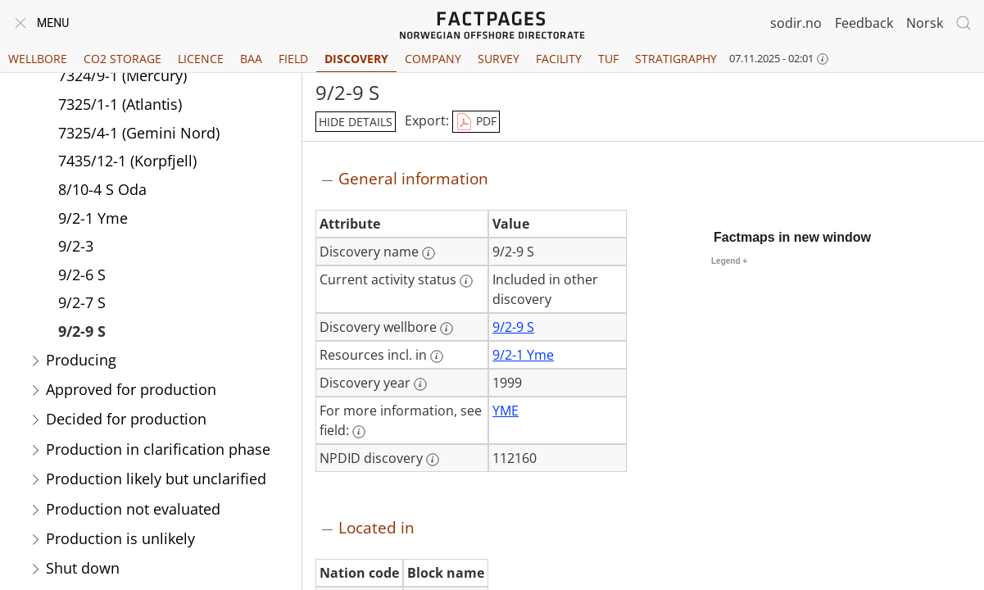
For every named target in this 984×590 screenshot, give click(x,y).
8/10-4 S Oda (102, 189)
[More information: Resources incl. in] (436, 356)
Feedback (864, 23)
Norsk (924, 23)
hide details (355, 121)
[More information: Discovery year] (420, 384)
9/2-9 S (82, 331)
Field (293, 58)
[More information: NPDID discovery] (432, 459)
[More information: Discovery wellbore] (446, 328)
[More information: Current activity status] (466, 281)
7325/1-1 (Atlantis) (120, 104)
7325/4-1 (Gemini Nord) (139, 133)
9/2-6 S (82, 274)
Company (433, 58)
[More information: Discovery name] (428, 253)
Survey (498, 58)
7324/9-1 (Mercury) (122, 75)
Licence (201, 58)
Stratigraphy (676, 58)
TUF (608, 58)
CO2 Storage (122, 58)
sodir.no (796, 23)
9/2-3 (75, 246)
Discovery (356, 58)
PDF (476, 122)
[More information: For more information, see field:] (358, 431)
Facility (559, 58)
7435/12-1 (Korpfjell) (127, 160)
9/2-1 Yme (93, 218)
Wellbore (37, 58)
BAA (251, 58)
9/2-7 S (82, 302)
